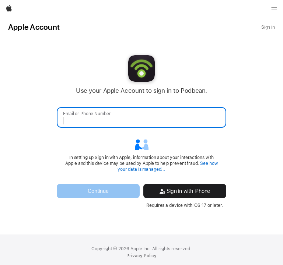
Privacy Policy (141, 255)
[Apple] (9, 9)
